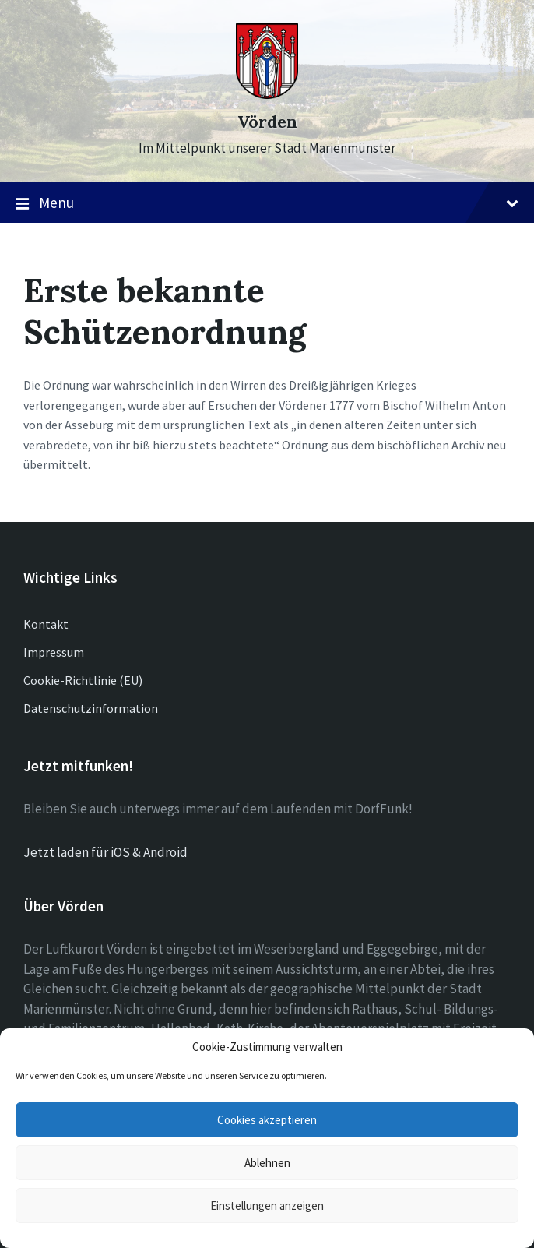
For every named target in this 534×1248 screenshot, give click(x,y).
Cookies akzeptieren (267, 1119)
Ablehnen (267, 1162)
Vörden (267, 121)
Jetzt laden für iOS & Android (105, 852)
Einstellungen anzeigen (267, 1205)
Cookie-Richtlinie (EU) (82, 680)
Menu (267, 203)
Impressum (53, 652)
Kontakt (46, 624)
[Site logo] (267, 94)
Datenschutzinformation (90, 708)
